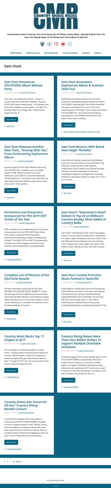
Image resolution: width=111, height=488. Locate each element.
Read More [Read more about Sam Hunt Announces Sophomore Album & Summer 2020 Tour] (68, 125)
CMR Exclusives (33, 53)
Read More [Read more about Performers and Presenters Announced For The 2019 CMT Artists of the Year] (11, 252)
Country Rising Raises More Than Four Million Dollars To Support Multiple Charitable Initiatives (81, 341)
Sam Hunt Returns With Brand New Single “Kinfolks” (82, 148)
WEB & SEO (55, 486)
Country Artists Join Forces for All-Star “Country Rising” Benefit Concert (25, 405)
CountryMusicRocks (14, 259)
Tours (98, 132)
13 (13, 461)
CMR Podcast (16, 53)
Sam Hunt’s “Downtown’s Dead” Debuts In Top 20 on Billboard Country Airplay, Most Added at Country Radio (83, 217)
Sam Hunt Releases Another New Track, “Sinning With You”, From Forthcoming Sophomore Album (26, 152)
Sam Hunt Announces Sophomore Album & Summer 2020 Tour (82, 85)
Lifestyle (86, 53)
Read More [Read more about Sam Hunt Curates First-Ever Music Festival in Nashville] (68, 314)
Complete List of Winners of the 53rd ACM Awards (26, 276)
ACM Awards (11, 319)
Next (19, 461)
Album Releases (51, 53)
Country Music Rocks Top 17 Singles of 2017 (24, 338)
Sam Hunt (10, 126)
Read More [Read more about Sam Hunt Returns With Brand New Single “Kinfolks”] (68, 186)
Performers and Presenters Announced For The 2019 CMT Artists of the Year (25, 215)
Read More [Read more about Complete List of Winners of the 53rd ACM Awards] (11, 312)
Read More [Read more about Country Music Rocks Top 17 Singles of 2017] (11, 370)
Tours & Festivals (70, 53)
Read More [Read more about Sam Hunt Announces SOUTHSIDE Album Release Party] (11, 119)
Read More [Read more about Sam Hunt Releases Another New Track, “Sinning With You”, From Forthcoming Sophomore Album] (11, 190)
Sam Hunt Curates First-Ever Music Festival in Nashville (81, 276)
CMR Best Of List (13, 377)
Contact (97, 53)
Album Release (69, 132)
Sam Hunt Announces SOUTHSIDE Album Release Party (23, 85)
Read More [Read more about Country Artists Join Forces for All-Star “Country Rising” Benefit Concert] (11, 442)
